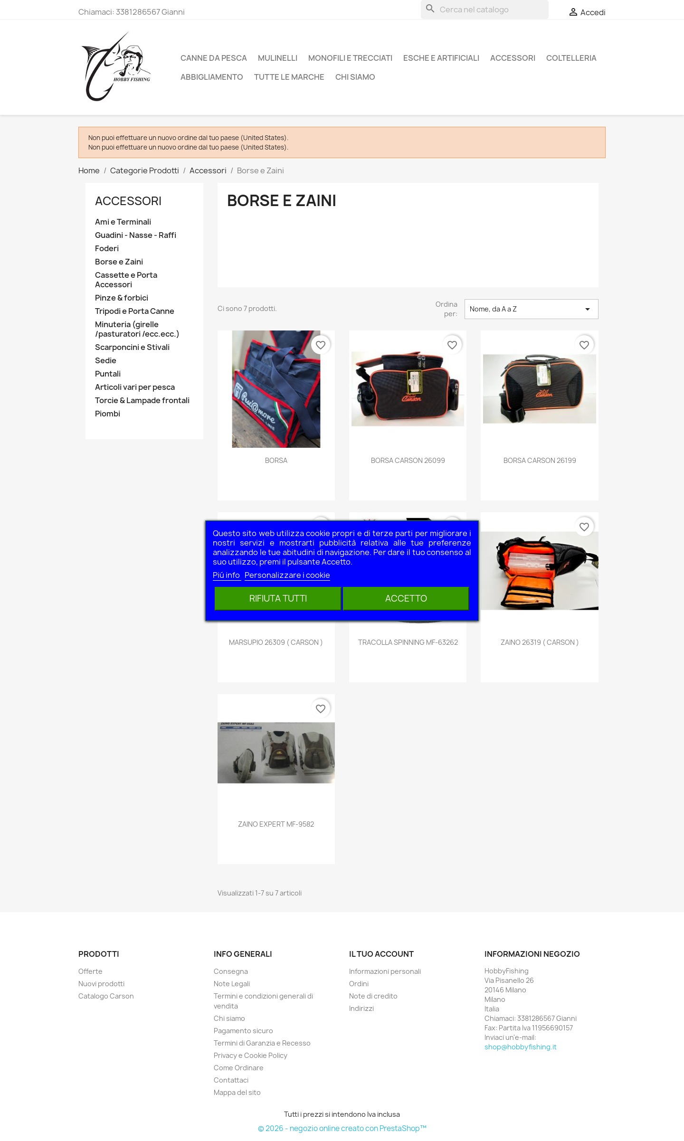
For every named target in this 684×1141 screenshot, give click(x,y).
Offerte (90, 971)
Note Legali (232, 983)
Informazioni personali (385, 971)
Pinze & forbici (121, 298)
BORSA (276, 460)
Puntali (108, 374)
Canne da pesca (213, 58)
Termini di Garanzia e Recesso (262, 1042)
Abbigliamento (211, 77)
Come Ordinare (239, 1067)
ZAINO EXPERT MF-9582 (276, 824)
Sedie (105, 361)
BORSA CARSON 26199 (540, 460)
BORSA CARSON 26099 (408, 460)
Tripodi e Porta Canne (134, 311)
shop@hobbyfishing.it (520, 1046)
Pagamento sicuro (243, 1030)
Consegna (231, 971)
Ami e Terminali (123, 222)
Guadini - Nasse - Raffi (135, 235)
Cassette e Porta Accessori (126, 280)
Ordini (359, 983)
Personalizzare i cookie (287, 575)
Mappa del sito (237, 1092)
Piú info (227, 575)
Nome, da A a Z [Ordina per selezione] (531, 309)
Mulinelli (277, 58)
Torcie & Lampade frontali (142, 400)
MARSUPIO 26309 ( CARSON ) (276, 642)
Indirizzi (361, 1008)
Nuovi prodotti (101, 983)
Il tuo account (381, 954)
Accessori (512, 58)
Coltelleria (571, 58)
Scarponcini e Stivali (132, 347)
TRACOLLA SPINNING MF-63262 (408, 642)
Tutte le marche (289, 77)
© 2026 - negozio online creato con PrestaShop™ (342, 1128)
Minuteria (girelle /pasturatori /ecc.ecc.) (137, 329)
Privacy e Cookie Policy (250, 1055)
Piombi (107, 414)
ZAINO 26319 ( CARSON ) (540, 642)
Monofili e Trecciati (350, 58)
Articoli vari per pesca (135, 387)
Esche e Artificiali (441, 58)
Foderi (107, 249)
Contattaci (231, 1079)
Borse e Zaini (119, 262)
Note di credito (373, 995)
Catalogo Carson (106, 995)
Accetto (406, 598)
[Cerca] (485, 9)
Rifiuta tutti (278, 598)
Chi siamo (355, 77)
